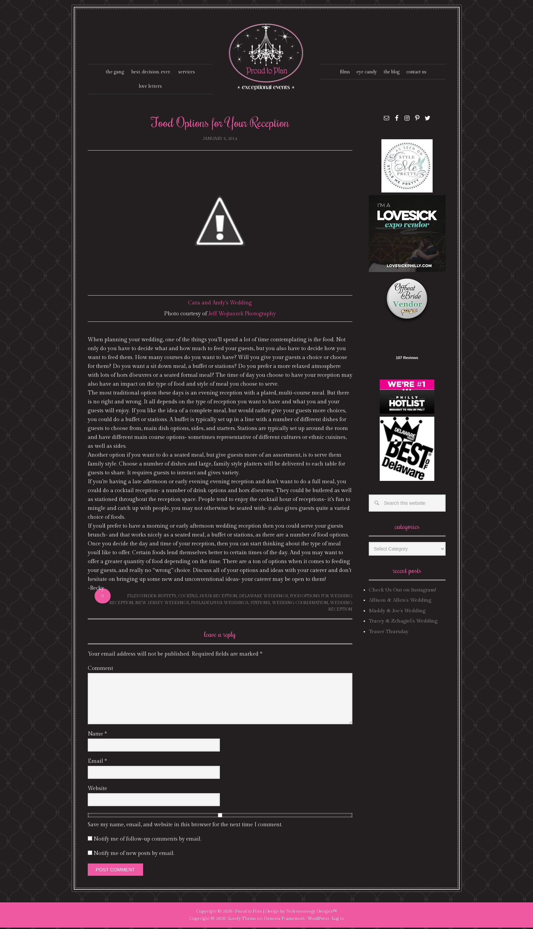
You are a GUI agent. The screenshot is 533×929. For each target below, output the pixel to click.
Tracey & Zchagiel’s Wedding (403, 622)
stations (260, 603)
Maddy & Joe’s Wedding (397, 612)
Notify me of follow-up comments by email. (147, 840)
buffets (167, 597)
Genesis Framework (284, 920)
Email (97, 762)
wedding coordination (300, 603)
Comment (100, 669)
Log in (338, 920)
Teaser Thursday (388, 632)
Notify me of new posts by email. (134, 854)
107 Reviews (407, 359)
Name (97, 735)
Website (97, 789)
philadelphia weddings (220, 603)
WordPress (318, 920)
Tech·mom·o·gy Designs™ (311, 912)
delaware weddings (263, 597)
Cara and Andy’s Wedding (220, 304)
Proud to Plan (248, 912)
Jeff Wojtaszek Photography (242, 315)
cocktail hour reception (207, 597)
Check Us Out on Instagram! (402, 591)
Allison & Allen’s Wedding (400, 601)
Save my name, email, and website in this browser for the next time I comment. (185, 826)
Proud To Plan (266, 57)
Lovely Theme (242, 920)
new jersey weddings (162, 603)
